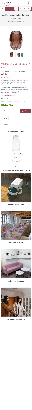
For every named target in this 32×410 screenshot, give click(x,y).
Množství (6, 111)
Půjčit (25, 111)
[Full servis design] (16, 302)
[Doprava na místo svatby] (16, 187)
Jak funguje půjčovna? (9, 95)
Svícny (23, 101)
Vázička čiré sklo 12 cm (16, 154)
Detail (16, 161)
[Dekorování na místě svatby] (16, 225)
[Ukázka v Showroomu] (16, 263)
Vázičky (10, 101)
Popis (5, 118)
